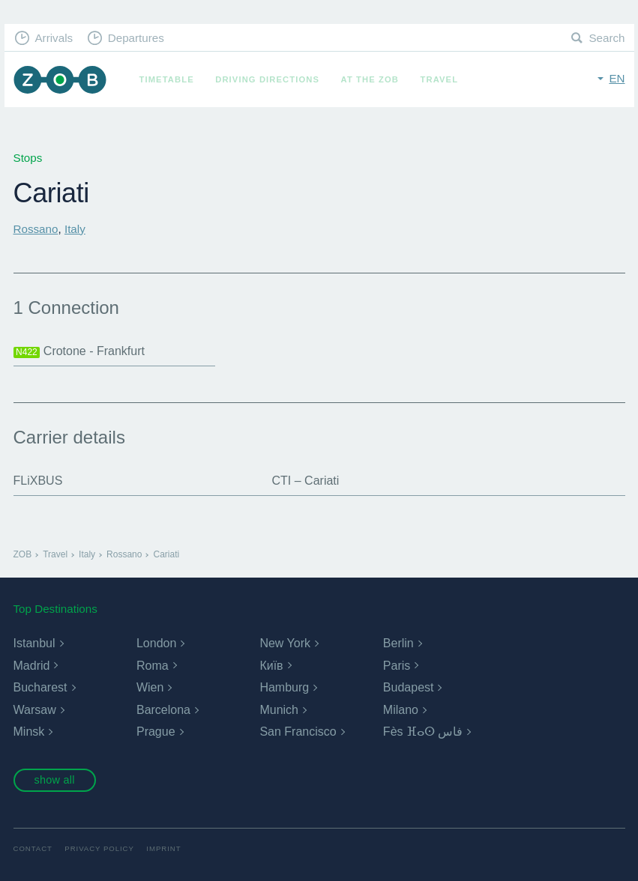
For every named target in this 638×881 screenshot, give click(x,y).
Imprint (163, 848)
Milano (400, 709)
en (617, 78)
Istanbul (34, 643)
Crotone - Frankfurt (79, 351)
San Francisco (297, 731)
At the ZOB (370, 79)
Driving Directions (267, 79)
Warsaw (34, 709)
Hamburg (284, 687)
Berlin (398, 643)
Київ (271, 665)
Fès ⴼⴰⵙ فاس (423, 731)
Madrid (31, 665)
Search (607, 37)
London (156, 643)
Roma (152, 665)
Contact (32, 848)
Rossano (35, 228)
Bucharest (40, 687)
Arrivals (53, 37)
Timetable (166, 79)
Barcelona (163, 709)
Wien (149, 687)
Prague (155, 731)
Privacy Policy (99, 848)
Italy (74, 228)
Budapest (408, 687)
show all (54, 780)
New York (284, 643)
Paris (396, 665)
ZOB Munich (59, 79)
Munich (278, 709)
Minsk (29, 731)
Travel (440, 79)
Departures (136, 37)
